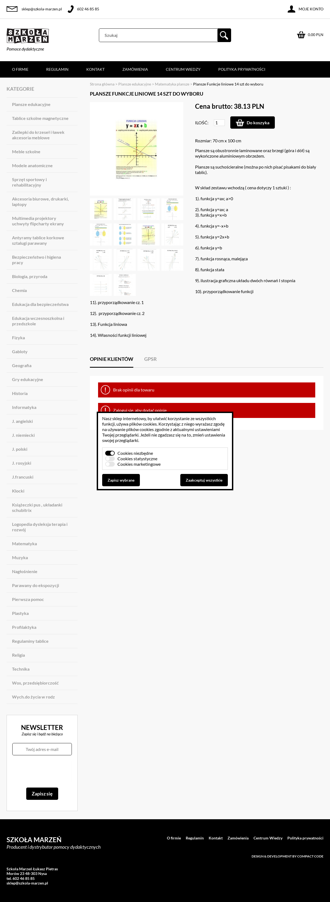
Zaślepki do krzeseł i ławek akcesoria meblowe (38, 134)
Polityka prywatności (241, 69)
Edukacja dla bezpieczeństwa (40, 304)
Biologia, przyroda (29, 276)
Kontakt (95, 69)
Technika (21, 668)
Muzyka (20, 557)
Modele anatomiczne (32, 165)
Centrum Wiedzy (183, 69)
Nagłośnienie (24, 571)
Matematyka (24, 543)
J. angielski (22, 421)
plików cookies (143, 423)
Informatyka (24, 407)
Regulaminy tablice (30, 641)
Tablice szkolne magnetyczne (40, 118)
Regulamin (57, 69)
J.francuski (22, 476)
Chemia (19, 290)
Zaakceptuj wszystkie (204, 480)
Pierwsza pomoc (28, 599)
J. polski (19, 449)
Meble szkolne (26, 151)
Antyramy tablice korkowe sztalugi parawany (38, 240)
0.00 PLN (315, 34)
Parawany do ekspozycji (35, 585)
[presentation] (42, 771)
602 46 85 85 (88, 9)
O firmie (20, 69)
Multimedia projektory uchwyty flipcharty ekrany (38, 221)
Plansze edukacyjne (31, 104)
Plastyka (20, 613)
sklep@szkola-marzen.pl (42, 9)
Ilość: (201, 122)
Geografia (21, 365)
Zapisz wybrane (121, 480)
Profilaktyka (24, 627)
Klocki (18, 490)
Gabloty (20, 351)
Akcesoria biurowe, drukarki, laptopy (40, 201)
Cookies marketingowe (139, 464)
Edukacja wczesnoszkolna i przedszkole (38, 321)
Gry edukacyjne (27, 379)
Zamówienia (135, 69)
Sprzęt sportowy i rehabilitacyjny (29, 182)
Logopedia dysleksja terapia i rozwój (39, 526)
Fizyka (18, 337)
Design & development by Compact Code (287, 856)
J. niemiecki (23, 435)
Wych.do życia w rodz (33, 696)
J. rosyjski (21, 462)
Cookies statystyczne (137, 458)
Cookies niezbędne (135, 453)
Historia (20, 393)
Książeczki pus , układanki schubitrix (37, 507)
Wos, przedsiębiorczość (35, 682)
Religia (18, 655)
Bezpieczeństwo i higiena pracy (36, 259)
